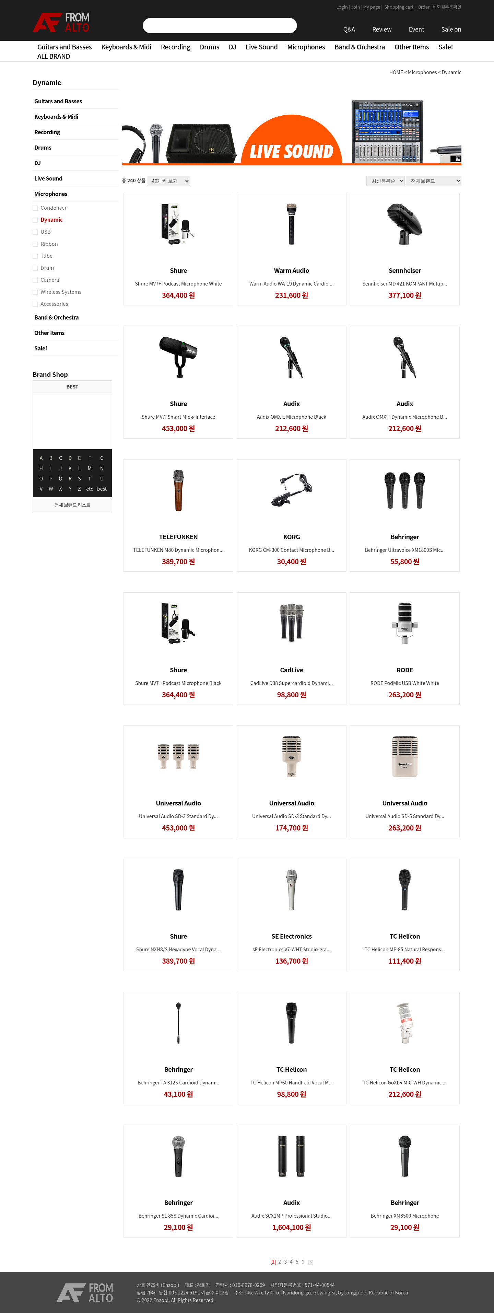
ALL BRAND (53, 55)
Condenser (53, 207)
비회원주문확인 (447, 6)
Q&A (349, 29)
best (102, 488)
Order (424, 6)
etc (89, 488)
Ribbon (48, 243)
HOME (396, 72)
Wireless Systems (60, 291)
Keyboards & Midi (126, 46)
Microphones (306, 46)
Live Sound (262, 46)
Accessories (53, 303)
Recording (175, 46)
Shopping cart (400, 6)
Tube (45, 255)
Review (382, 29)
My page (373, 6)
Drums (209, 46)
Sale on (451, 29)
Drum (46, 267)
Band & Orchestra (359, 46)
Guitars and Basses (64, 46)
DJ (232, 46)
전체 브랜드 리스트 (72, 504)
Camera (49, 279)
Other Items (412, 46)
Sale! (445, 46)
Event (416, 29)
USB (45, 231)
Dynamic (51, 219)
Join (357, 6)
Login (343, 6)
